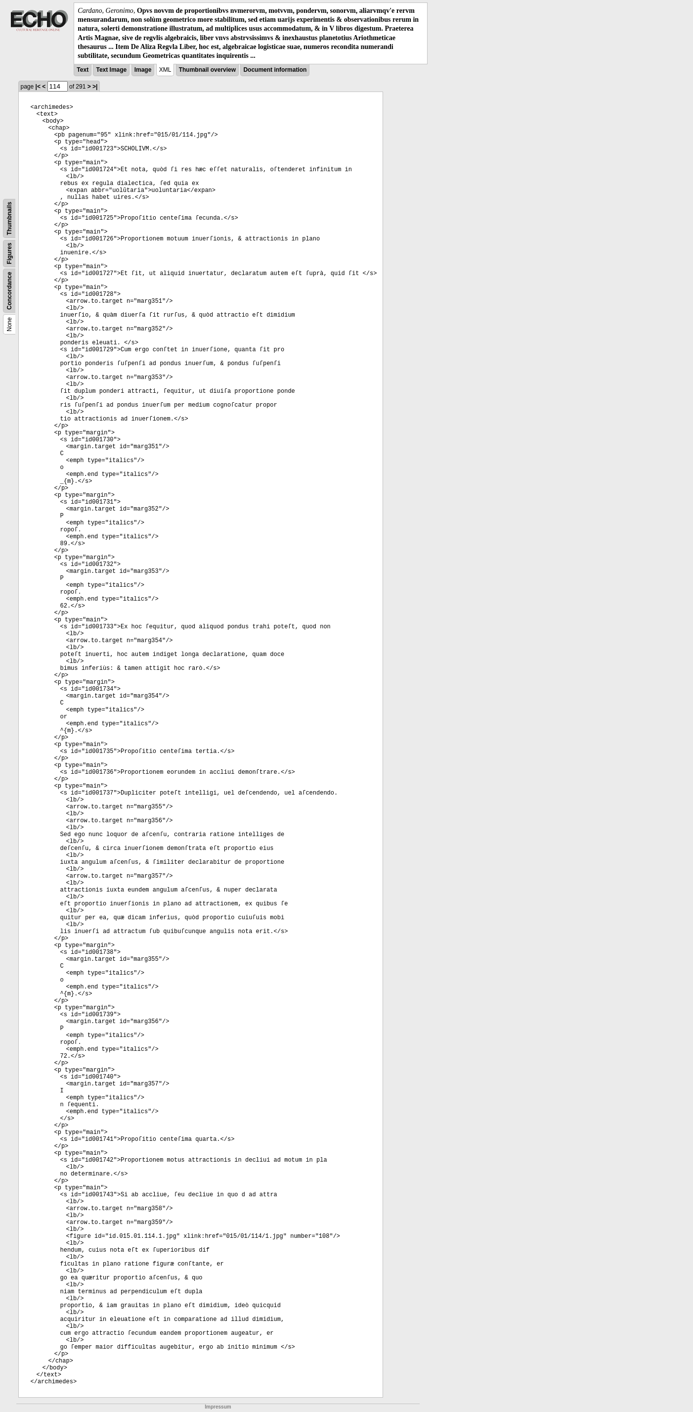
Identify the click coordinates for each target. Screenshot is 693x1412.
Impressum (218, 1407)
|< (38, 86)
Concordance (9, 291)
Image (143, 69)
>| (94, 86)
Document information (274, 69)
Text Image (111, 69)
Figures (9, 253)
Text (82, 69)
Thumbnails (9, 218)
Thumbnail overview (207, 69)
